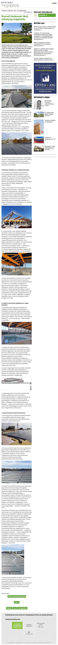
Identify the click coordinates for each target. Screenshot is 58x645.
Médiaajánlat (19, 642)
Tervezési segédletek (12, 619)
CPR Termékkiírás (28, 615)
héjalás (10, 10)
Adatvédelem (10, 642)
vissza (17, 602)
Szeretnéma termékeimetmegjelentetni (17, 625)
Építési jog (37, 615)
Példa (4, 10)
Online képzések (47, 615)
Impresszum (27, 642)
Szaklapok (18, 615)
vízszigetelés (21, 10)
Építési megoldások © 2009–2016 (42, 642)
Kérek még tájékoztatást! (16, 596)
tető (14, 10)
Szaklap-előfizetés (29, 625)
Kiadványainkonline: (41, 625)
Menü (54, 3)
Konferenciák (10, 615)
